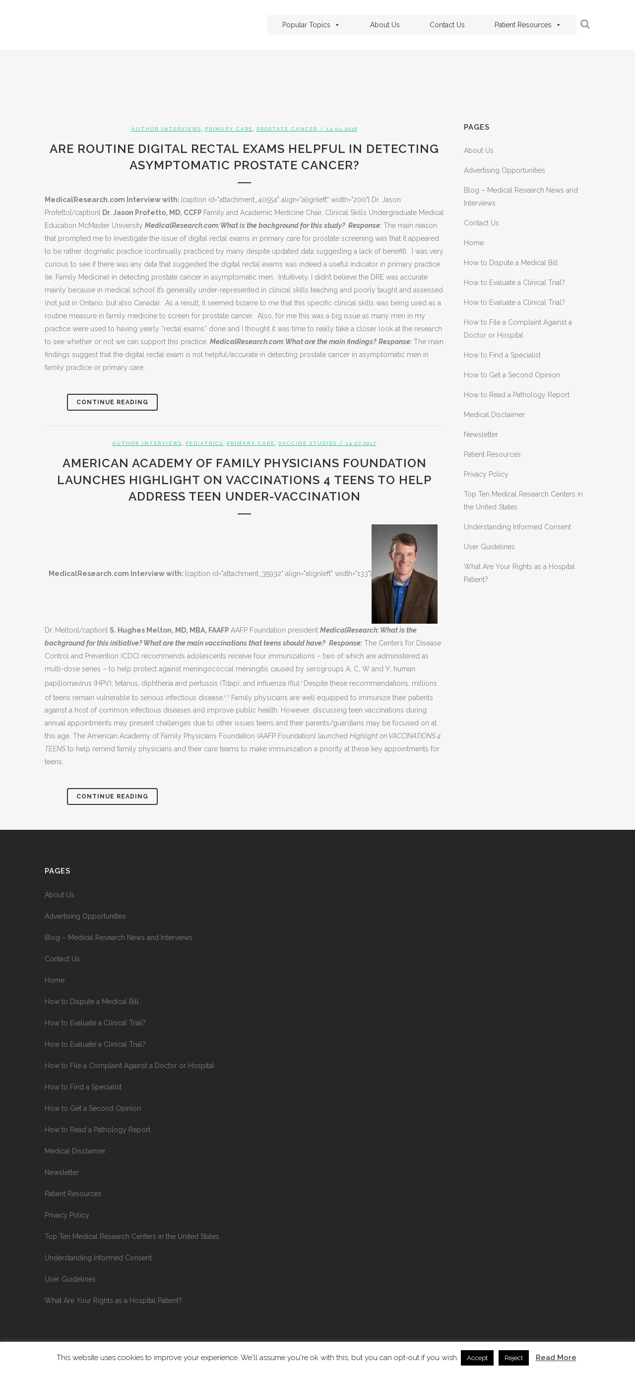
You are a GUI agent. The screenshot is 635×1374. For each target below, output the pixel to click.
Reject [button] (514, 1358)
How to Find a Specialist (502, 355)
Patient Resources (528, 25)
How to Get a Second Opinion (512, 375)
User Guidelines (489, 547)
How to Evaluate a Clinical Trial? (514, 283)
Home (474, 243)
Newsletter (481, 434)
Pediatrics (204, 443)
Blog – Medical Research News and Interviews (118, 937)
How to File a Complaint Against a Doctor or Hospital (129, 1066)
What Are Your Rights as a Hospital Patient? (113, 1300)
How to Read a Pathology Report (517, 395)
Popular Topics (311, 25)
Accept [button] (477, 1358)
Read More (556, 1357)
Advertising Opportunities (504, 170)
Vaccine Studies (307, 443)
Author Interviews (166, 129)
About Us (385, 25)
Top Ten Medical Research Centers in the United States (132, 1236)
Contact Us (447, 25)
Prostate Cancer (287, 129)
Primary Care (229, 129)
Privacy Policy (486, 474)
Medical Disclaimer (494, 415)
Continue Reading (112, 402)
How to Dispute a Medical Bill (511, 263)
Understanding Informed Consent (517, 527)
